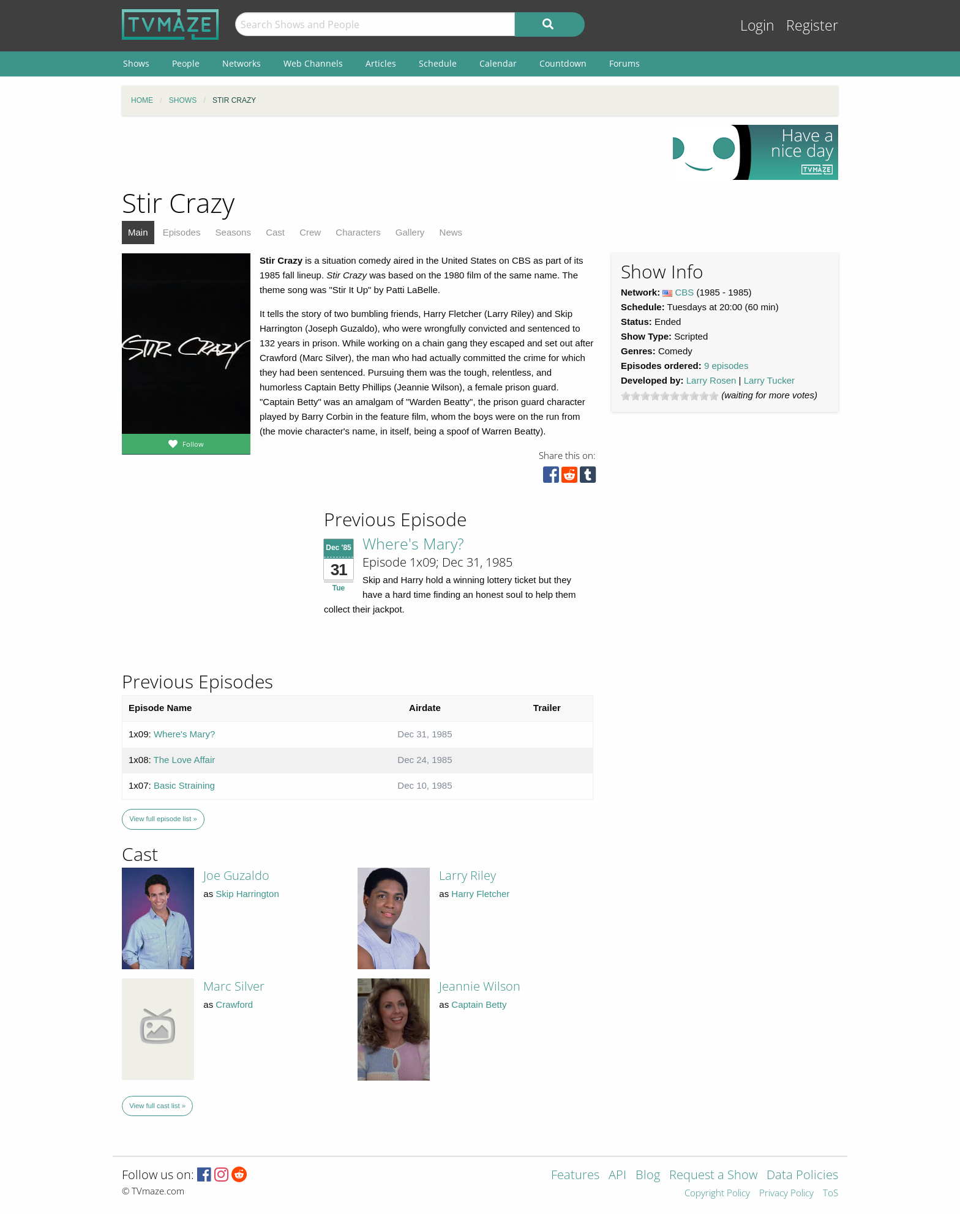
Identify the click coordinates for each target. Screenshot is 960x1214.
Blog (648, 1176)
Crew (310, 232)
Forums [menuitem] (624, 63)
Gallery (410, 232)
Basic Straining (184, 785)
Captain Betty (478, 1004)
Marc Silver (233, 986)
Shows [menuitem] (136, 63)
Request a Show (713, 1176)
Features (575, 1176)
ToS (830, 1193)
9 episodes (726, 365)
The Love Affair (185, 759)
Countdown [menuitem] (563, 63)
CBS (684, 292)
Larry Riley (467, 875)
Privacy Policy (786, 1193)
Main (138, 232)
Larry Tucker (769, 380)
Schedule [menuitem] (438, 63)
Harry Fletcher (480, 893)
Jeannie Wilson (479, 986)
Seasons (233, 232)
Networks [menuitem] (241, 63)
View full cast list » (157, 1105)
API (617, 1176)
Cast (275, 232)
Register (812, 25)
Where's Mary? (413, 543)
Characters (358, 232)
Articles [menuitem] (381, 63)
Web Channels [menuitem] (313, 63)
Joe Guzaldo (236, 875)
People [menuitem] (186, 63)
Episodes (182, 232)
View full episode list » (163, 818)
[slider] (670, 396)
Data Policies (802, 1176)
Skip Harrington (247, 893)
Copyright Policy (717, 1193)
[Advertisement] (388, 152)
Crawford (234, 1004)
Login (757, 25)
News (451, 232)
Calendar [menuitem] (498, 63)
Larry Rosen (711, 380)
